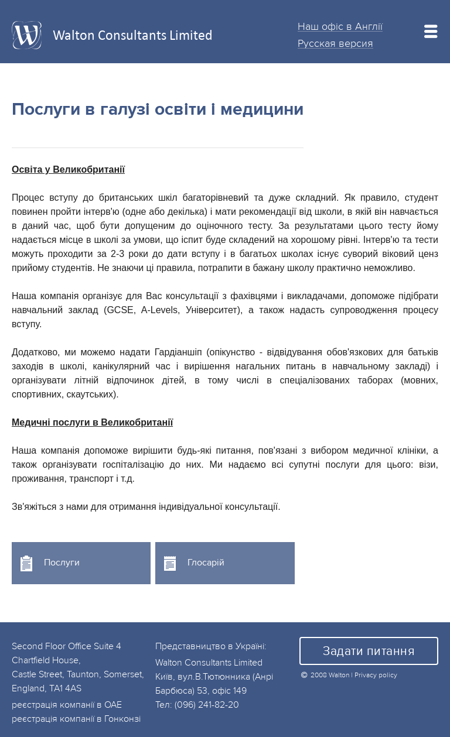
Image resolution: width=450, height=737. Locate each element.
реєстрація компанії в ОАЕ (67, 705)
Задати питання (368, 651)
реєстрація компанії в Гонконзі (76, 719)
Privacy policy (375, 675)
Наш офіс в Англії (340, 26)
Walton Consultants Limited (133, 34)
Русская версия (335, 43)
